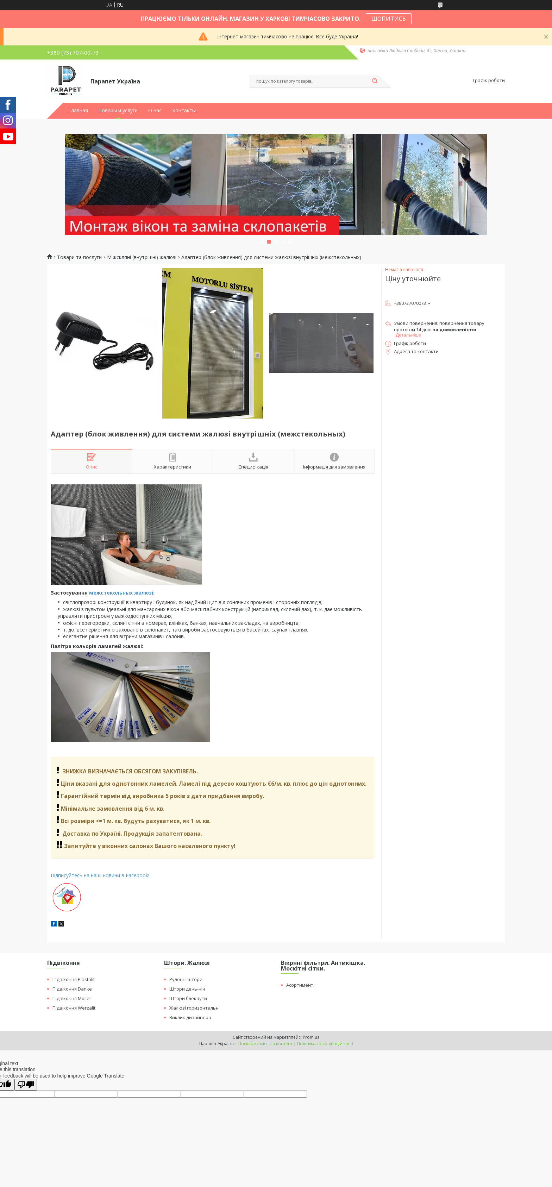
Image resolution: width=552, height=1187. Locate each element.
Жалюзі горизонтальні (194, 1008)
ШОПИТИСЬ (388, 19)
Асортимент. (300, 985)
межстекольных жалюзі (121, 592)
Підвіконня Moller (71, 998)
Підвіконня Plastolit (73, 979)
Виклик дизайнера (190, 1017)
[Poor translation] (25, 1085)
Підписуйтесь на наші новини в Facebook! (100, 875)
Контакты (184, 110)
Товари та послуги (79, 257)
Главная (78, 110)
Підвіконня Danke (72, 989)
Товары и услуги (118, 110)
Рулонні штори (185, 979)
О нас (155, 110)
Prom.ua (311, 1037)
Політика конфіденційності (325, 1044)
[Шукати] (375, 81)
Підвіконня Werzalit (73, 1008)
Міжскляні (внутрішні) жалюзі (141, 257)
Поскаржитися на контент (265, 1044)
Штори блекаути (188, 998)
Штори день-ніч (187, 989)
